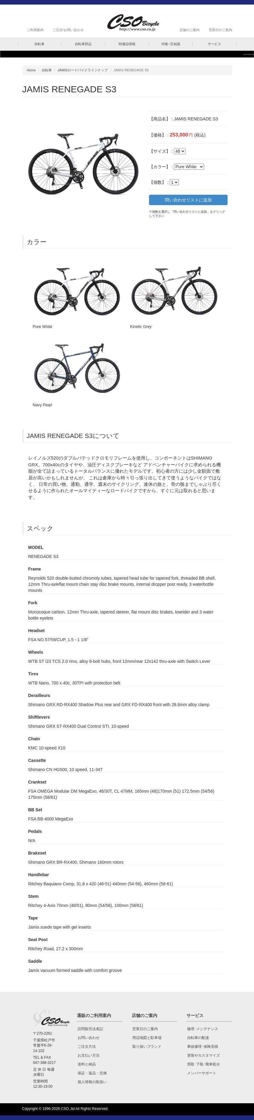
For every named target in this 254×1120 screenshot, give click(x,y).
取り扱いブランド (147, 1046)
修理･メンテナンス (202, 1029)
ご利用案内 (35, 30)
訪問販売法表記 (90, 1029)
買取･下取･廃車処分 (203, 1064)
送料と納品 (87, 1064)
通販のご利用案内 (94, 1015)
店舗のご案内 (189, 30)
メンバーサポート (201, 1073)
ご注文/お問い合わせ (68, 30)
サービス (195, 1015)
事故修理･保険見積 (202, 1046)
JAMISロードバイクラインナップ (82, 70)
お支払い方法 (88, 1055)
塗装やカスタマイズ (203, 1055)
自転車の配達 (198, 1038)
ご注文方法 (87, 1046)
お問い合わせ (88, 1038)
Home (31, 70)
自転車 (47, 70)
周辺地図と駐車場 (147, 1038)
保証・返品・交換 (92, 1073)
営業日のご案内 (220, 30)
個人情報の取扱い (92, 1082)
